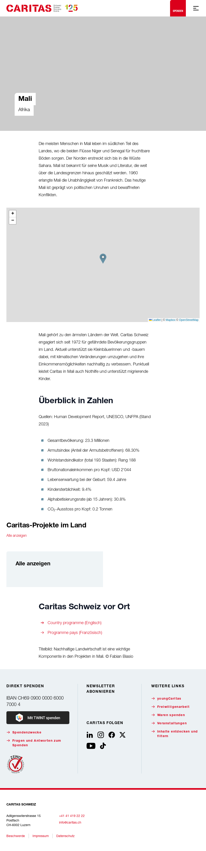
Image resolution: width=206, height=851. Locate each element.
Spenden (178, 7)
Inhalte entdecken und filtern (174, 734)
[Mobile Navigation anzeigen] (196, 8)
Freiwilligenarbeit (170, 707)
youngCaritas (166, 699)
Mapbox (171, 320)
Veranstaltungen (169, 723)
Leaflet (155, 320)
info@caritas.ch (70, 822)
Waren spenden (168, 715)
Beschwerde (15, 836)
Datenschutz (65, 836)
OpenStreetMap (188, 320)
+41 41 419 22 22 (72, 816)
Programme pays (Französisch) (75, 632)
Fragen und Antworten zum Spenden (33, 743)
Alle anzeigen (16, 535)
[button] (103, 258)
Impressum (41, 836)
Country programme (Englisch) (74, 622)
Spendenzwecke (23, 732)
